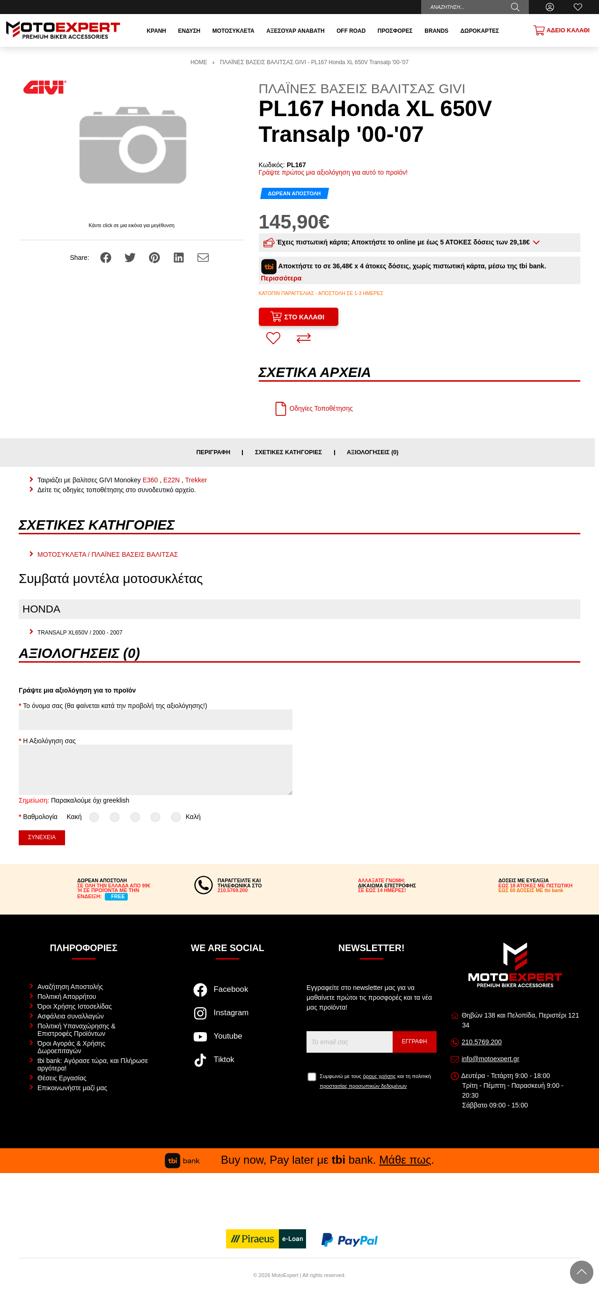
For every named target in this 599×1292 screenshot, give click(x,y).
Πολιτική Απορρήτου (66, 996)
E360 (150, 480)
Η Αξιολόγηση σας (49, 741)
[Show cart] (561, 30)
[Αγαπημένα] (578, 7)
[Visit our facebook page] (227, 994)
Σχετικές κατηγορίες (288, 452)
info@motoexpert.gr (490, 1059)
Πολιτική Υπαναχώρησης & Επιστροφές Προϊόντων (76, 1029)
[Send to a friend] (203, 257)
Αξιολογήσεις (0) (373, 452)
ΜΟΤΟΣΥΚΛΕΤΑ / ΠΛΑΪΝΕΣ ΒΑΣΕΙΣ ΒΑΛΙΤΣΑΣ (107, 554)
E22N (171, 480)
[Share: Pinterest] (155, 257)
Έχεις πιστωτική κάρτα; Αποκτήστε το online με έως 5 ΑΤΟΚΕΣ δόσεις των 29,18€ (397, 242)
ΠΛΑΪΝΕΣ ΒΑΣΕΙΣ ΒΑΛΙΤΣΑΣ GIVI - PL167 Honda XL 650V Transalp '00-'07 (314, 62)
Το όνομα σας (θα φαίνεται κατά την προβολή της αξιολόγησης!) (115, 705)
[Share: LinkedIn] (179, 257)
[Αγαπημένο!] (273, 338)
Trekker (196, 480)
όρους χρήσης (379, 1076)
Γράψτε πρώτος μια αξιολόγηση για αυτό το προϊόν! (333, 172)
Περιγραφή (213, 452)
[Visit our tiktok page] (227, 1065)
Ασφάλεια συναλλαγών (70, 1016)
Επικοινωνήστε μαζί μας (72, 1088)
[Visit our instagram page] (227, 1018)
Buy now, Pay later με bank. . (299, 1159)
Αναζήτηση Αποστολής (70, 986)
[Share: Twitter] (131, 257)
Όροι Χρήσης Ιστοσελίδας (74, 1006)
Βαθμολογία (40, 816)
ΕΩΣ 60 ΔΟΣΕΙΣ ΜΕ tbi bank (530, 890)
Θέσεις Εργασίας (62, 1078)
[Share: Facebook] (106, 257)
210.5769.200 (481, 1042)
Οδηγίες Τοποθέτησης (313, 408)
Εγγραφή (414, 1041)
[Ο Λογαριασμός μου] (550, 7)
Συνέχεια (42, 837)
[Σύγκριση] (304, 338)
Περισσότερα (281, 278)
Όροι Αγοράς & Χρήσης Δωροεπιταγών (71, 1047)
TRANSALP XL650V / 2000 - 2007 (80, 632)
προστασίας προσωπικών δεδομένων (363, 1086)
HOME (198, 62)
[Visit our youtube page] (227, 1041)
